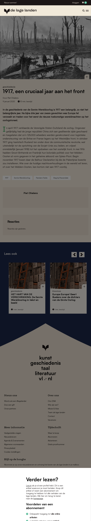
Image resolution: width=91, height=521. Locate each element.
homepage (38, 498)
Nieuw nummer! (10, 3)
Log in (29, 485)
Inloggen (75, 3)
